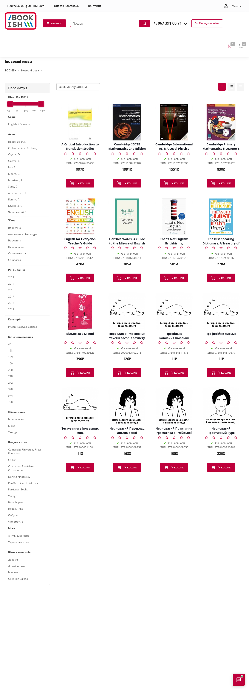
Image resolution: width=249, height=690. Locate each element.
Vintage (12, 496)
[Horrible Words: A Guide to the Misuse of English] (127, 216)
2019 (11, 309)
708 (10, 402)
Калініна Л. (15, 206)
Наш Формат (16, 502)
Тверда (12, 432)
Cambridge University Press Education (25, 451)
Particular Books (18, 489)
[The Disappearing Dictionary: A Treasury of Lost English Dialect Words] (221, 216)
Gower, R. (14, 161)
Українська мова (18, 542)
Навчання (14, 240)
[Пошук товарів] (110, 23)
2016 (11, 290)
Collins (12, 460)
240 (10, 376)
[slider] (10, 104)
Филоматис (15, 521)
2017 (11, 296)
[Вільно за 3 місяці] (80, 311)
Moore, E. (14, 174)
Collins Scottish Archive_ (22, 148)
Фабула (13, 515)
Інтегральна (16, 419)
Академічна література (22, 234)
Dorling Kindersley (19, 477)
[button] (185, 23)
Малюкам (14, 572)
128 (10, 350)
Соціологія (15, 260)
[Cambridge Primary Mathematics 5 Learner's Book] (221, 122)
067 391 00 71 (170, 23)
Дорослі (13, 559)
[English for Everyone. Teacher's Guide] (80, 216)
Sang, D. (13, 186)
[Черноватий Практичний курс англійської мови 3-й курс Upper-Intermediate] (221, 406)
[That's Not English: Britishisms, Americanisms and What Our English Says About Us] (174, 216)
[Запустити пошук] (144, 23)
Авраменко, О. (17, 193)
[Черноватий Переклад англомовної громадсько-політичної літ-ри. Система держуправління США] (127, 406)
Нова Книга (15, 508)
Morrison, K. (15, 180)
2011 (11, 277)
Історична (14, 228)
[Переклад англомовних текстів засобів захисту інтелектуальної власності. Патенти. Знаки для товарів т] (127, 311)
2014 (11, 283)
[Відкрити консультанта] (239, 680)
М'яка (11, 426)
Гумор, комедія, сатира (22, 327)
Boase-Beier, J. (17, 141)
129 (10, 357)
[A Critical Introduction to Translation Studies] (80, 122)
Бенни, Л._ (14, 199)
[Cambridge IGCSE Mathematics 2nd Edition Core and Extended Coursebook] (127, 122)
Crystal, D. (14, 154)
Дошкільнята (16, 566)
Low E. (12, 167)
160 (10, 363)
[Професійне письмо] (221, 311)
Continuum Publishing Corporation (21, 468)
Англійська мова (18, 535)
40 (9, 344)
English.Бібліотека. (19, 124)
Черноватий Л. (17, 212)
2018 (11, 303)
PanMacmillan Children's (23, 483)
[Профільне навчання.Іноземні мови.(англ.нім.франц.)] (174, 311)
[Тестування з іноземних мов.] (80, 406)
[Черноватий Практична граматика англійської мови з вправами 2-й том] (174, 406)
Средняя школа (18, 579)
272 (10, 382)
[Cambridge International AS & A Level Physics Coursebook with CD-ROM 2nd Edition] (174, 122)
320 (10, 389)
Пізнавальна (16, 247)
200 (10, 370)
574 (10, 395)
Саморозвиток (17, 253)
